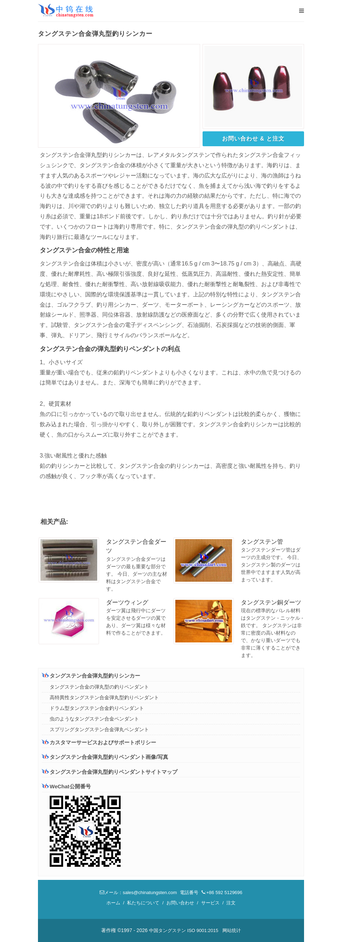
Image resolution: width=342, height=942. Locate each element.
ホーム (113, 902)
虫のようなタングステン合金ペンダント (94, 719)
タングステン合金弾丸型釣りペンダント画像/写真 (105, 757)
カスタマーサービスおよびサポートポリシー (99, 742)
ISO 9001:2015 (202, 930)
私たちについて (143, 902)
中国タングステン (167, 930)
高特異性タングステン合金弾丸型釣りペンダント (104, 697)
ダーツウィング (127, 602)
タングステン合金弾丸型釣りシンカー (91, 675)
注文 (231, 902)
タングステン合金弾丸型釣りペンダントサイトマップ (109, 772)
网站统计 (231, 930)
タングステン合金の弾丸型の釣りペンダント (99, 687)
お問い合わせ (180, 902)
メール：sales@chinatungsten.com (138, 892)
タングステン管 (262, 541)
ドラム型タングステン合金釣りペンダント (97, 708)
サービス (210, 902)
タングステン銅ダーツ (271, 602)
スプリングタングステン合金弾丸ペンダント (99, 729)
